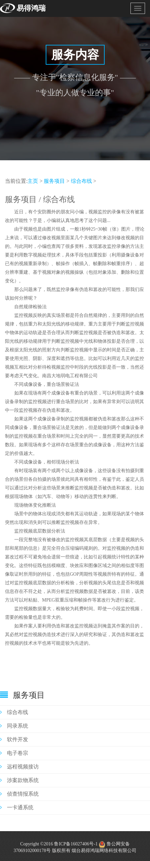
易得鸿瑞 (31, 8)
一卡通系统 (16, 807)
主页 (32, 181)
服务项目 (54, 181)
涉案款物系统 (19, 780)
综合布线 (81, 181)
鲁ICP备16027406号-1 (75, 843)
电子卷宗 (14, 753)
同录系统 (14, 726)
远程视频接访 (19, 766)
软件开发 (14, 739)
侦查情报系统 (19, 794)
